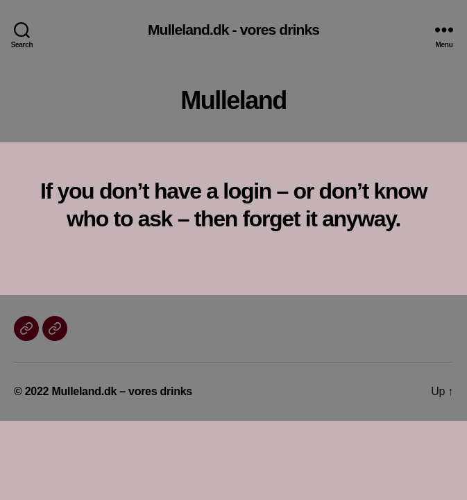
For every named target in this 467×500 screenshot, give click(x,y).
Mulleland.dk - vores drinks (233, 29)
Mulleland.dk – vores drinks (121, 391)
